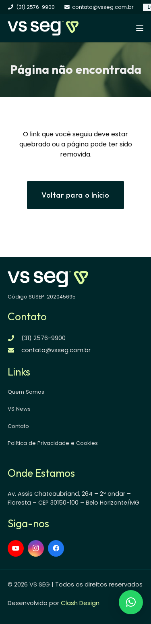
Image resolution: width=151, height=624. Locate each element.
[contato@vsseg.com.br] (15, 350)
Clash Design (80, 603)
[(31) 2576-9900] (15, 338)
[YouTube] (16, 548)
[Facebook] (56, 548)
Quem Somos (26, 392)
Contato (18, 426)
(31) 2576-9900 (43, 338)
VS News (19, 409)
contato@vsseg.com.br (56, 350)
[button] (140, 28)
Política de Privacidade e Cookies (53, 443)
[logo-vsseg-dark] (43, 28)
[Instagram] (36, 548)
